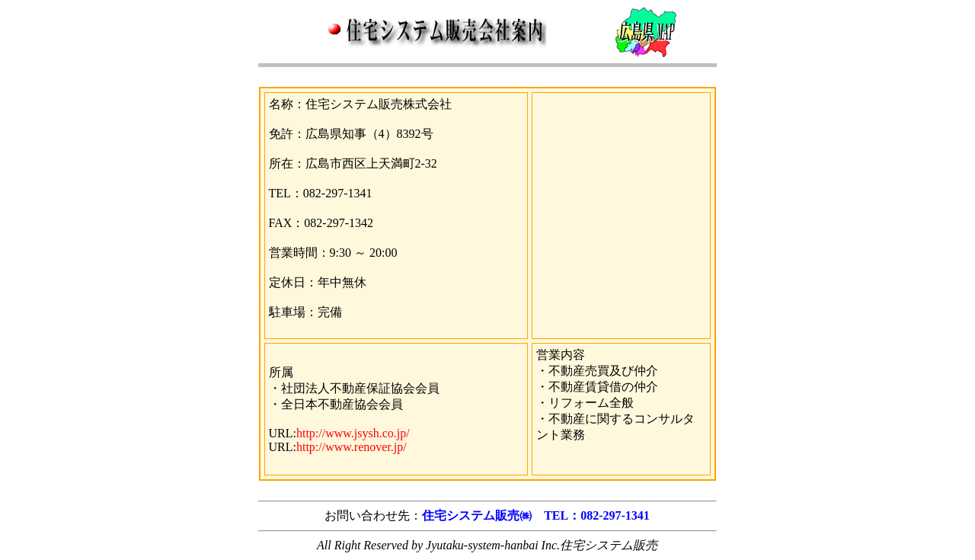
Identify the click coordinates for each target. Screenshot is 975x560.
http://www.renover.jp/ (351, 446)
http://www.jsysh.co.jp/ (353, 433)
